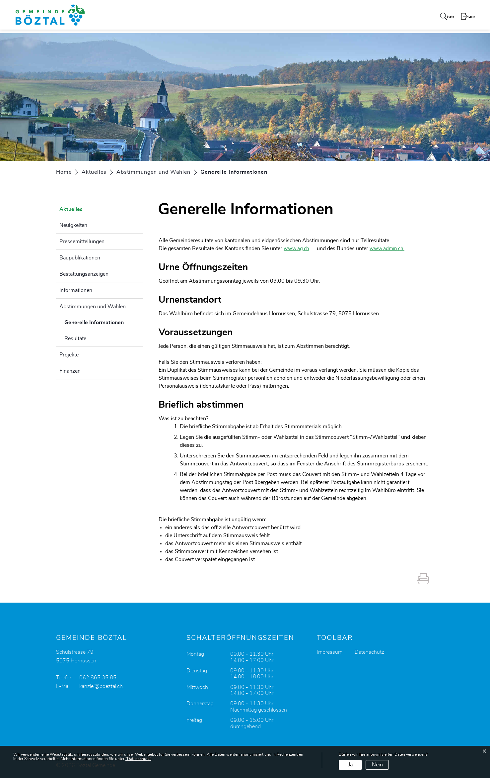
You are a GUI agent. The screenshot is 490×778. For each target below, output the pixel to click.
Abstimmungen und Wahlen (92, 306)
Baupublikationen (79, 257)
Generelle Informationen (103, 321)
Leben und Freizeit (378, 18)
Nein (377, 764)
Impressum (329, 652)
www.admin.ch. (392, 248)
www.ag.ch (300, 248)
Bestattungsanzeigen (83, 274)
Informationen (75, 290)
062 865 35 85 (97, 677)
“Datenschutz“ (138, 759)
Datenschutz (369, 652)
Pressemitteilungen (82, 241)
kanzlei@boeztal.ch (101, 686)
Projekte (69, 354)
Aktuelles (225, 18)
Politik (277, 18)
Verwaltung (307, 18)
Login (471, 18)
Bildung (338, 18)
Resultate (75, 338)
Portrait (253, 18)
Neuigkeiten (73, 225)
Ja (350, 764)
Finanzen (70, 371)
